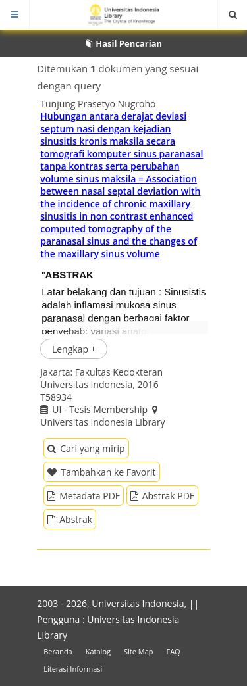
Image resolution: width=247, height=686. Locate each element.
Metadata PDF (83, 495)
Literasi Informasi (72, 669)
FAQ (173, 651)
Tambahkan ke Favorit (101, 472)
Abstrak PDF (162, 495)
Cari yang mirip (85, 448)
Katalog (98, 651)
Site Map (138, 651)
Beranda (57, 651)
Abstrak (69, 519)
